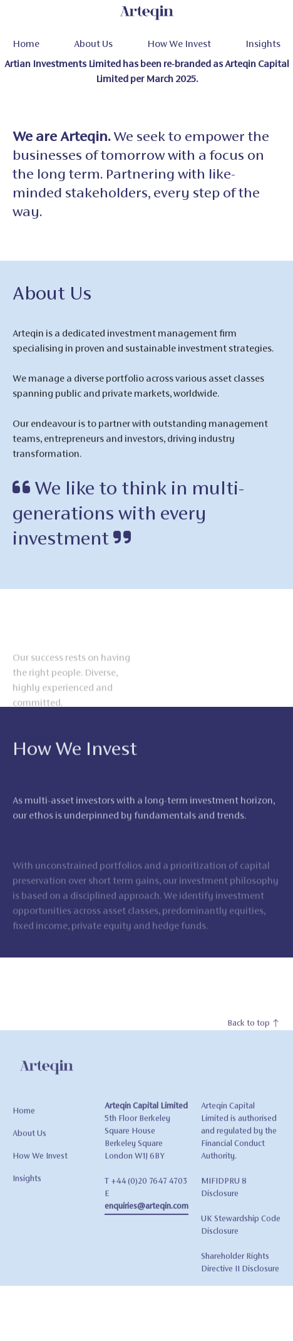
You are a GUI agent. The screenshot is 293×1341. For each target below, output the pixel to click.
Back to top (253, 1031)
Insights (262, 43)
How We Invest (179, 43)
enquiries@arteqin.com (146, 1214)
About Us (93, 43)
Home (26, 43)
